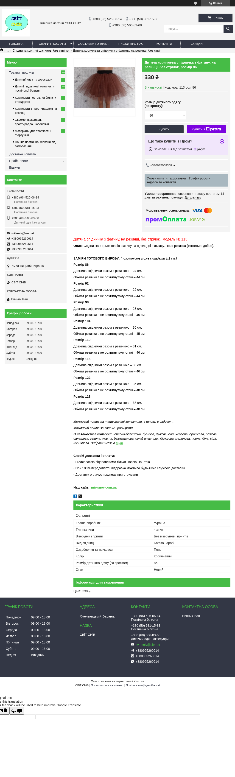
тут (119, 443)
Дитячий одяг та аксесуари (33, 79)
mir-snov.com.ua (104, 487)
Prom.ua (139, 681)
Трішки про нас (130, 43)
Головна (16, 43)
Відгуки (14, 167)
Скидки (197, 43)
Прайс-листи (18, 161)
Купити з (206, 129)
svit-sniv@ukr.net (22, 233)
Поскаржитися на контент (107, 685)
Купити (164, 129)
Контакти (164, 43)
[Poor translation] (16, 711)
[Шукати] (228, 29)
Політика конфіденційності (143, 685)
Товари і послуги (51, 43)
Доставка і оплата (93, 43)
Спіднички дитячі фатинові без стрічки (41, 50)
